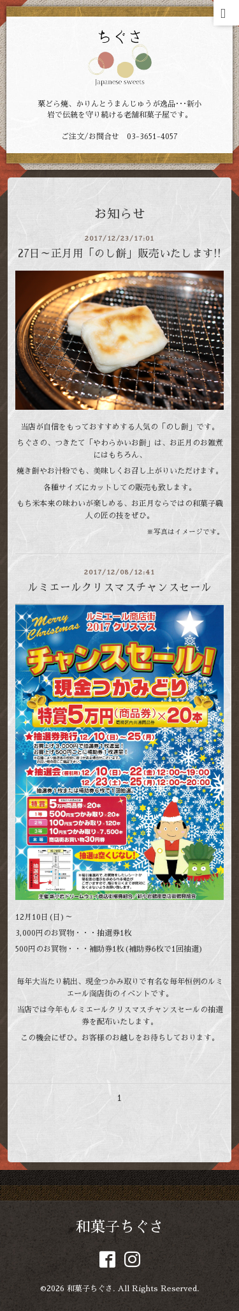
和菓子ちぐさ (120, 1227)
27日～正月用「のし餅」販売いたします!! (119, 253)
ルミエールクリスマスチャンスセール (119, 587)
